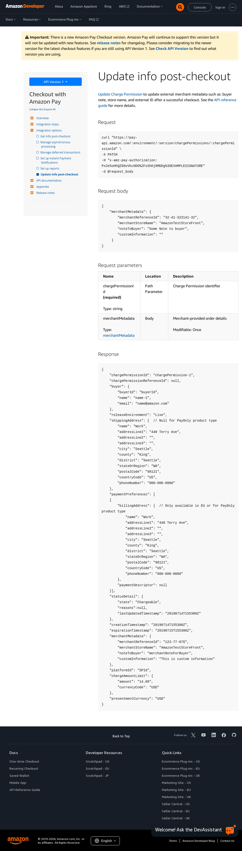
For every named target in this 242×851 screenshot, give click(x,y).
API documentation (48, 181)
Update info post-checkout (59, 174)
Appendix (42, 187)
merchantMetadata (118, 335)
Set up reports (50, 168)
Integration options (48, 130)
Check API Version (172, 48)
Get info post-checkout (55, 136)
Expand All (50, 109)
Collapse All (35, 109)
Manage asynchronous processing (56, 144)
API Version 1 (54, 82)
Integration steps (47, 124)
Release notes (45, 193)
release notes (109, 42)
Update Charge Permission (120, 94)
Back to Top (121, 736)
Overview (42, 118)
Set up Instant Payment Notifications (56, 160)
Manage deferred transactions (60, 152)
